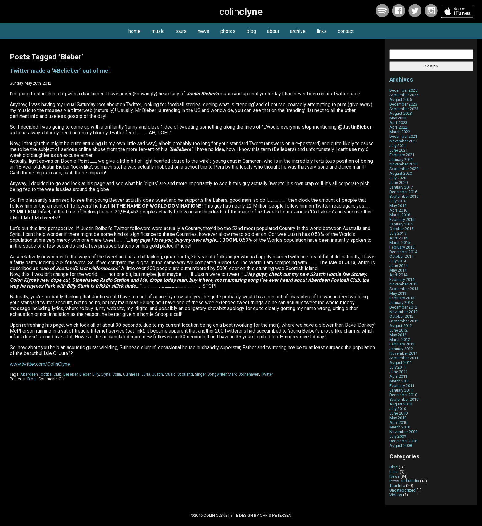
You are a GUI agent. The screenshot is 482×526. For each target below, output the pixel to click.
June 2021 (398, 150)
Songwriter (216, 374)
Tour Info (397, 485)
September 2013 (403, 288)
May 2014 (397, 270)
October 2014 (401, 256)
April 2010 (398, 422)
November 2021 (403, 141)
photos (227, 31)
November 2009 (403, 431)
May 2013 (397, 293)
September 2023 (403, 108)
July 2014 (397, 261)
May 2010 (397, 418)
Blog (31, 379)
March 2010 (399, 427)
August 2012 (400, 325)
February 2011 (401, 385)
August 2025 (400, 99)
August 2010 (400, 404)
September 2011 (403, 358)
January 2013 (401, 302)
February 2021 (401, 155)
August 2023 (400, 113)
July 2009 (397, 436)
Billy (95, 374)
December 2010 (403, 395)
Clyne (105, 374)
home (134, 31)
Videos (395, 494)
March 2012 (399, 339)
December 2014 (403, 251)
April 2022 (398, 127)
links (322, 31)
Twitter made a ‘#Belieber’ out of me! (60, 70)
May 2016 (397, 205)
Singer (200, 374)
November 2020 (403, 164)
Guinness (131, 374)
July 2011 (397, 367)
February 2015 (401, 247)
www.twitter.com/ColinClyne (40, 364)
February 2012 (401, 344)
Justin (157, 374)
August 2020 (400, 173)
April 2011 (398, 376)
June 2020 (398, 182)
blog (251, 31)
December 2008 (403, 441)
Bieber (84, 374)
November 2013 (403, 284)
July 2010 (397, 408)
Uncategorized (402, 490)
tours (181, 31)
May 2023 (397, 118)
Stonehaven (249, 374)
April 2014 (398, 275)
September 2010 (403, 399)
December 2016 (403, 191)
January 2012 (401, 348)
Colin (116, 374)
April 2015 (398, 238)
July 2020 (397, 178)
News (394, 476)
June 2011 (398, 371)
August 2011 (400, 362)
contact (346, 31)
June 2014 (398, 265)
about (273, 31)
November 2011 (403, 353)
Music (170, 374)
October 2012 (401, 316)
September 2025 (403, 95)
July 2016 (397, 201)
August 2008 (400, 445)
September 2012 (403, 321)
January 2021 (401, 159)
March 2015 (399, 242)
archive (298, 31)
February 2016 (401, 219)
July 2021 (397, 145)
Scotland (185, 374)
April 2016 (398, 210)
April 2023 (398, 122)
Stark (232, 374)
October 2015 (401, 228)
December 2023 (403, 104)
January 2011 (401, 390)
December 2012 (403, 307)
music (158, 31)
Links (394, 471)
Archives (401, 79)
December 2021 (403, 136)
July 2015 (397, 233)
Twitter (267, 374)
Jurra (145, 374)
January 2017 (401, 187)
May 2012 (397, 335)
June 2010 (398, 413)
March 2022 (399, 132)
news (203, 31)
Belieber (70, 374)
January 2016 (401, 224)
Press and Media (404, 481)
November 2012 (403, 311)
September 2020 (403, 168)
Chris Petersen (275, 515)
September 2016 (403, 196)
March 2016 (399, 215)
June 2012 (398, 330)
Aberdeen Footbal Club (40, 374)
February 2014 (401, 279)
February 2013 (401, 298)
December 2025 (403, 90)
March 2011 (399, 381)
